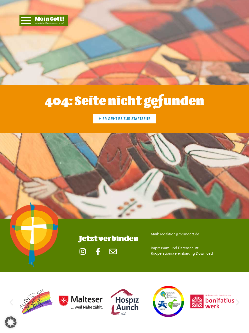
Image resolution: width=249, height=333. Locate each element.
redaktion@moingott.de (179, 234)
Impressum (160, 247)
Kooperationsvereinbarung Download (182, 253)
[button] (11, 302)
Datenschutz (188, 247)
